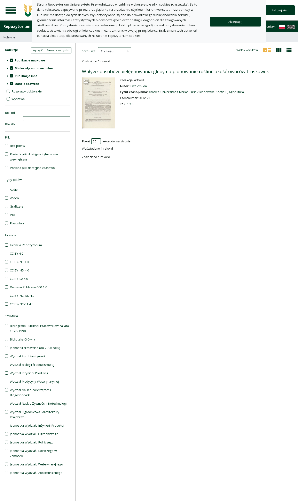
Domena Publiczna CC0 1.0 (28, 287)
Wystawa (18, 99)
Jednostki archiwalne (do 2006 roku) (35, 348)
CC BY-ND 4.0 (19, 270)
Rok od (10, 113)
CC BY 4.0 (16, 253)
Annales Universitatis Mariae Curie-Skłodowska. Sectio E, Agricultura (196, 92)
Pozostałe (17, 223)
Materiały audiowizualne (34, 68)
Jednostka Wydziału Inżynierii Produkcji (37, 425)
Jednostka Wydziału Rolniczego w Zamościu (33, 453)
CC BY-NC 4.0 (19, 262)
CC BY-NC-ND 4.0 (22, 295)
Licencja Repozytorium (26, 245)
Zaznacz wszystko (58, 50)
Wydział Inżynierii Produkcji (29, 373)
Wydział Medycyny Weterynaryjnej (34, 381)
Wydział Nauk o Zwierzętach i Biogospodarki (30, 392)
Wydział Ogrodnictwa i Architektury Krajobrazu (34, 414)
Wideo (14, 198)
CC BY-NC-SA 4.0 (21, 304)
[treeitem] (37, 60)
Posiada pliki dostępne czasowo (32, 168)
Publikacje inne (26, 76)
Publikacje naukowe (30, 60)
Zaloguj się (279, 10)
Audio (14, 189)
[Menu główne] (10, 10)
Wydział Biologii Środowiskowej (32, 364)
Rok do (10, 124)
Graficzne (16, 206)
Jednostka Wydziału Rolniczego (32, 442)
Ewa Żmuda (138, 86)
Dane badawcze (27, 84)
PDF (13, 215)
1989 (130, 104)
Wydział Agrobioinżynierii (27, 356)
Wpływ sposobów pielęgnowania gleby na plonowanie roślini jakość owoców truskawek (175, 71)
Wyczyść (38, 50)
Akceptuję (235, 22)
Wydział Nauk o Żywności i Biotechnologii (38, 403)
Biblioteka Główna (22, 339)
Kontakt (269, 26)
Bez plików (17, 146)
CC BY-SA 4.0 (19, 279)
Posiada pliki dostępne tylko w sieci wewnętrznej (34, 156)
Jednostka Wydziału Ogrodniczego (34, 434)
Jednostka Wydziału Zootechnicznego (36, 473)
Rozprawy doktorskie (26, 91)
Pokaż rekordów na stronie (106, 141)
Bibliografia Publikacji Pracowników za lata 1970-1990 (39, 328)
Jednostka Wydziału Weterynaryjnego (36, 464)
